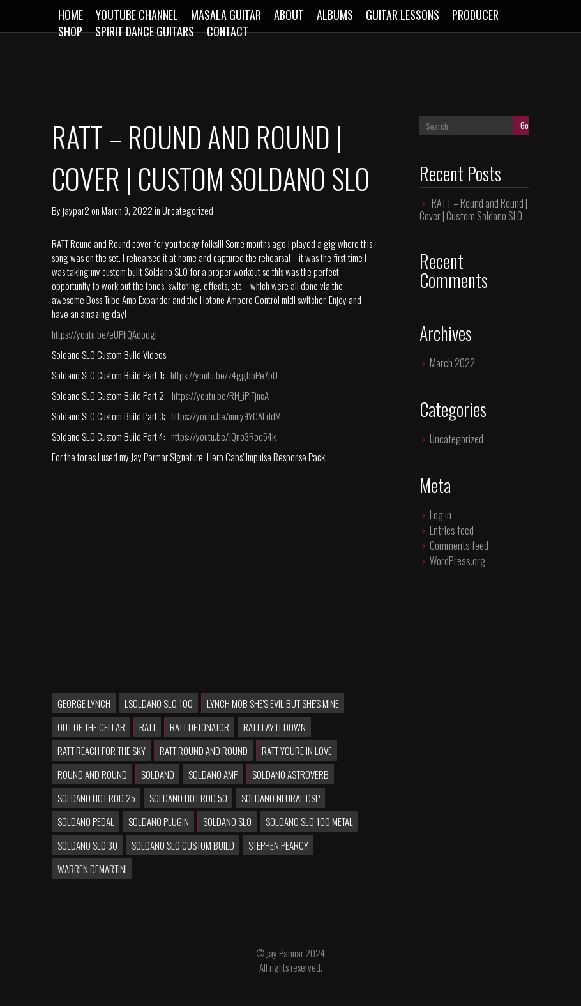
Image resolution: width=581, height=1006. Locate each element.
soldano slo (227, 821)
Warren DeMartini (92, 869)
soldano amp (213, 774)
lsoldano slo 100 (158, 703)
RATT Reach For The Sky (101, 750)
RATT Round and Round (204, 750)
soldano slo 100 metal (309, 821)
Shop (70, 31)
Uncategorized (187, 210)
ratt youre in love (297, 750)
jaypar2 (76, 210)
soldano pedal (85, 821)
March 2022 (452, 362)
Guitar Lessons (402, 14)
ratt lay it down (274, 727)
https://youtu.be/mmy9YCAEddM (226, 416)
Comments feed (459, 545)
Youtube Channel (137, 14)
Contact (227, 31)
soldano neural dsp (280, 798)
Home (70, 14)
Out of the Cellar (91, 727)
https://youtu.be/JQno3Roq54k (223, 436)
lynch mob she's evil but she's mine (273, 703)
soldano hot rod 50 (188, 798)
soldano (157, 774)
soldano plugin (158, 821)
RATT (147, 727)
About (289, 14)
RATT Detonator (199, 727)
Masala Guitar (226, 14)
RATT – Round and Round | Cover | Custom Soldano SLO (211, 157)
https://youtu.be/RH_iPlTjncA (220, 395)
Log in (440, 514)
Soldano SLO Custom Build (183, 845)
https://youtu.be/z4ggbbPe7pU (224, 375)
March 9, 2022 (127, 210)
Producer (475, 14)
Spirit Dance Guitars (144, 31)
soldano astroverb (290, 774)
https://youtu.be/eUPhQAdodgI (104, 334)
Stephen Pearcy (278, 845)
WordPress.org (457, 560)
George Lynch (83, 703)
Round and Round (92, 774)
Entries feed (452, 530)
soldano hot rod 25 (96, 798)
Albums (335, 14)
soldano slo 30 (87, 845)
